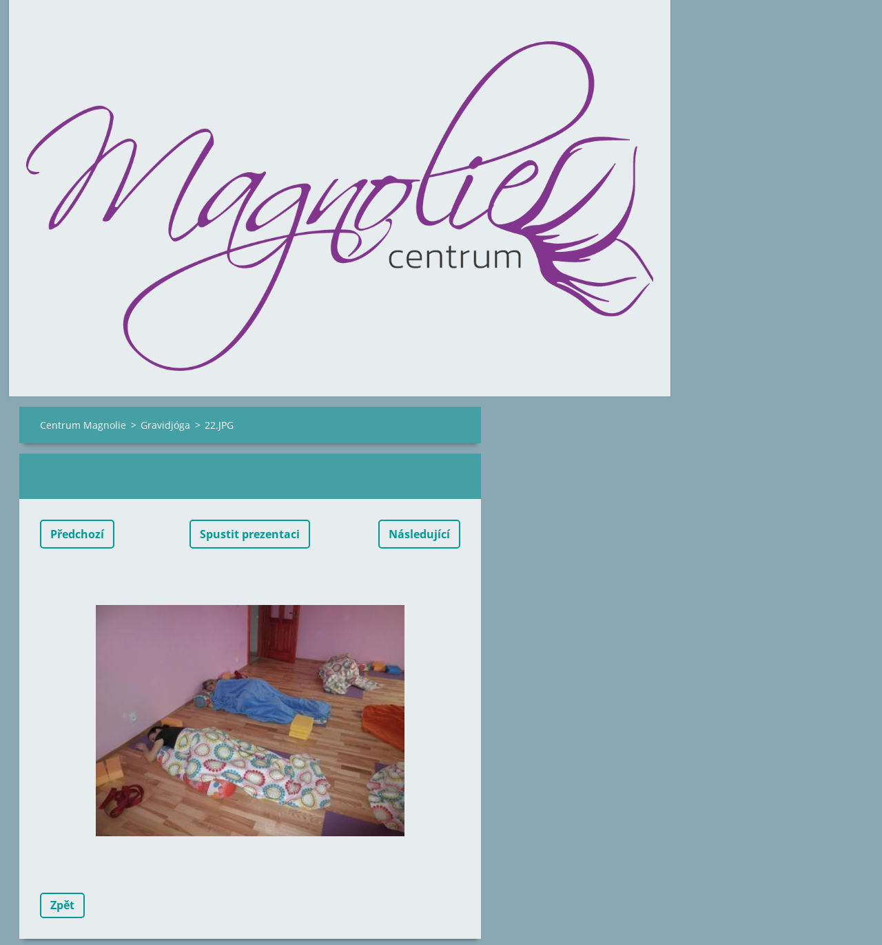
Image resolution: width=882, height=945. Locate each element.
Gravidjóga (165, 425)
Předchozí (77, 534)
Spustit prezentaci (250, 534)
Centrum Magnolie (83, 425)
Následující (419, 534)
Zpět (62, 905)
